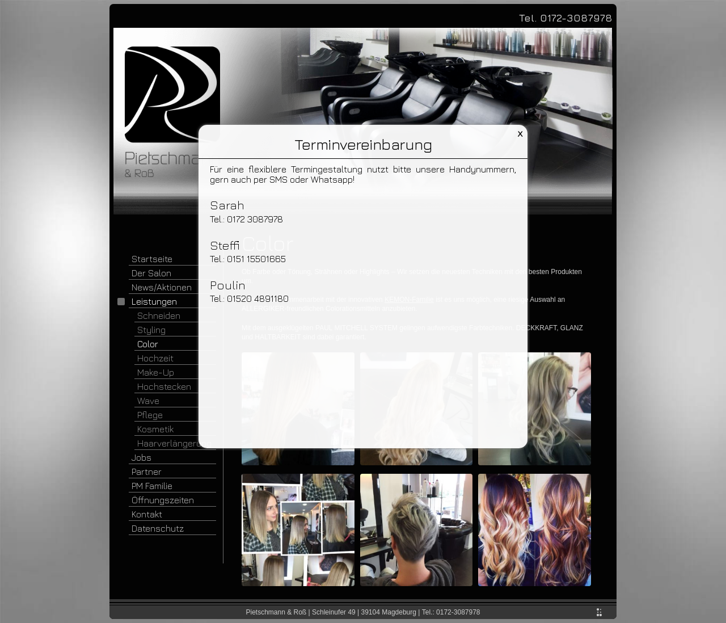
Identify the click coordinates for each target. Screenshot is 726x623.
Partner (147, 471)
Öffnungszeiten (163, 500)
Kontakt (147, 514)
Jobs (141, 457)
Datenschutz (158, 528)
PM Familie (152, 486)
